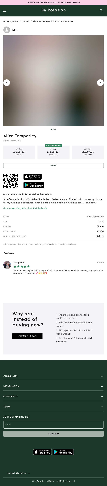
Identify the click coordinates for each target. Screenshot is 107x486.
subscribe (53, 434)
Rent (53, 165)
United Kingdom (16, 473)
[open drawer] (4, 11)
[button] (53, 376)
